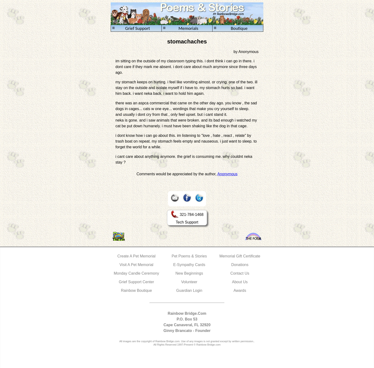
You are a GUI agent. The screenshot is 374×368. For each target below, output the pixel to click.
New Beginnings (189, 273)
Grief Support (131, 28)
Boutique (231, 28)
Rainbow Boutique (136, 290)
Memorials (180, 28)
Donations (239, 265)
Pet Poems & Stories (189, 256)
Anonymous (227, 174)
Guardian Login (189, 290)
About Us (240, 282)
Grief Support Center (136, 282)
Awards (240, 290)
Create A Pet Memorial (136, 256)
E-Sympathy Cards (189, 265)
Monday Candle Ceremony (136, 273)
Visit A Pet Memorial (136, 265)
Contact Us (239, 273)
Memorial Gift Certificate (239, 256)
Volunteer (189, 282)
